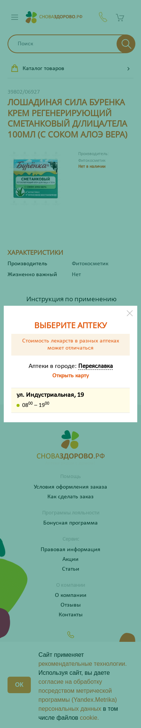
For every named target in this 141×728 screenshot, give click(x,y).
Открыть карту (70, 376)
